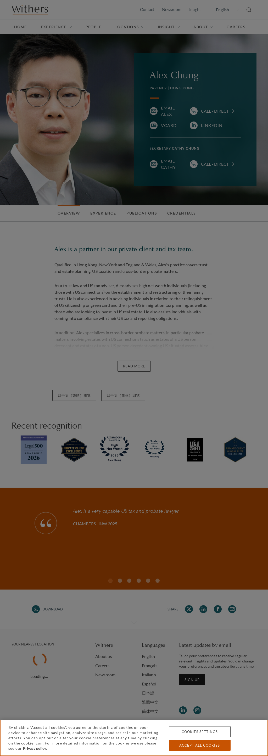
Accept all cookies (199, 745)
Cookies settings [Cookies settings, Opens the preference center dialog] (200, 732)
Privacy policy (34, 748)
